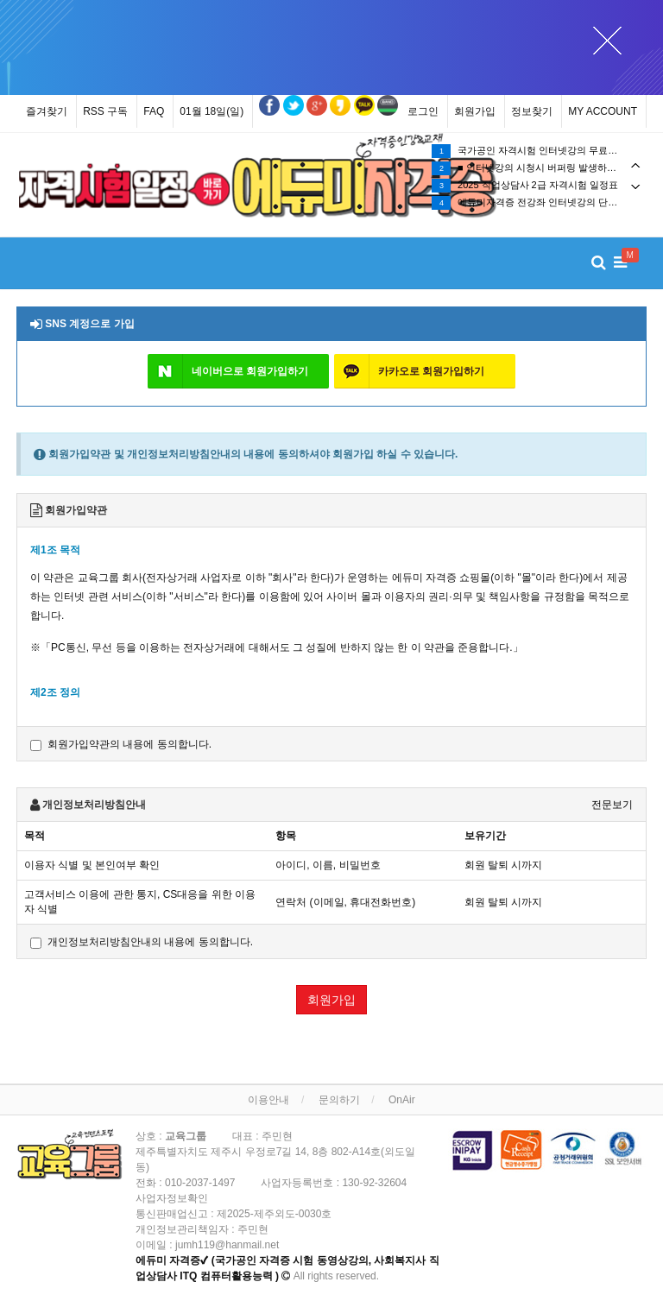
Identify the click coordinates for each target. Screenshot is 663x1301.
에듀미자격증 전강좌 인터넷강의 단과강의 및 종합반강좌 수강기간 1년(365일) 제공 (539, 203)
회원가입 (475, 111)
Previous (636, 165)
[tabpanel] (124, 185)
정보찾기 (531, 111)
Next (636, 187)
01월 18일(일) (211, 111)
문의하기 (339, 1100)
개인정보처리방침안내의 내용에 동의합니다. (141, 942)
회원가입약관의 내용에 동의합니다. (121, 744)
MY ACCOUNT (602, 111)
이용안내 (268, 1100)
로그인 (423, 111)
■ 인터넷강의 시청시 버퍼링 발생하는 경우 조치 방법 (539, 168)
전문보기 (612, 805)
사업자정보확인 (172, 1198)
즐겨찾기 (46, 111)
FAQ (153, 111)
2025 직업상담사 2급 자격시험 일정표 (525, 186)
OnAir (401, 1100)
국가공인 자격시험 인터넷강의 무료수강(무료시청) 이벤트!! (539, 151)
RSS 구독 (105, 111)
